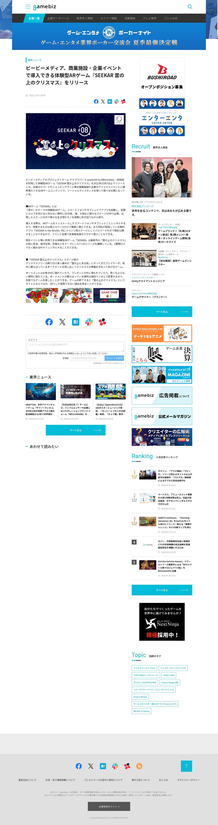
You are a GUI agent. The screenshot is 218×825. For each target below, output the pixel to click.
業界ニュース (34, 60)
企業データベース (58, 18)
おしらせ (163, 779)
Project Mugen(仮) (170, 682)
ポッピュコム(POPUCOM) (144, 682)
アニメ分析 (171, 18)
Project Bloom (140, 696)
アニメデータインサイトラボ (173, 668)
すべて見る (76, 430)
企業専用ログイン (109, 806)
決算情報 (129, 18)
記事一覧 (34, 18)
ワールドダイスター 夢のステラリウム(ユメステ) (155, 703)
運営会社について (27, 779)
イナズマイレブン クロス (144, 668)
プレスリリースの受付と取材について (103, 779)
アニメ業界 (149, 18)
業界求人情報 (84, 18)
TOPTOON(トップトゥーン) (145, 675)
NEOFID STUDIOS (141, 711)
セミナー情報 (108, 18)
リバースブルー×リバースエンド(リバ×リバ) (153, 689)
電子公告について (141, 779)
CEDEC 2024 (168, 675)
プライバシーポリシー (188, 779)
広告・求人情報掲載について (60, 779)
